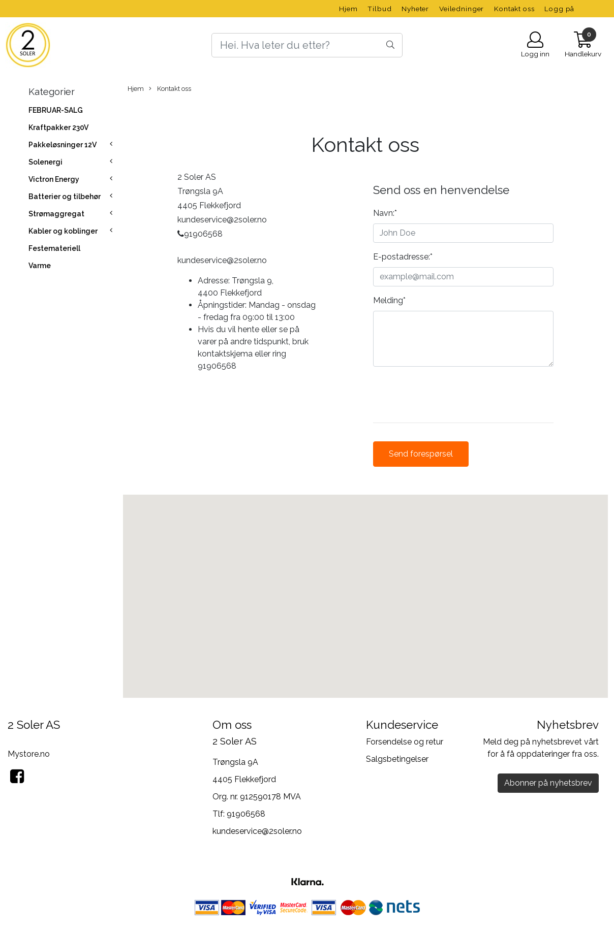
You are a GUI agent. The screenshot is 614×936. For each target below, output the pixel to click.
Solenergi (45, 162)
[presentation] (450, 394)
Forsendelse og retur (404, 742)
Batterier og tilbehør (64, 196)
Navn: (385, 213)
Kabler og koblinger (63, 231)
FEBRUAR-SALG (55, 110)
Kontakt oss (514, 9)
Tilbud (379, 9)
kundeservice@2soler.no (257, 831)
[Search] (307, 45)
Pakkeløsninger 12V (62, 145)
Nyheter (415, 9)
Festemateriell (54, 248)
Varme (39, 266)
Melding (389, 300)
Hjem (348, 9)
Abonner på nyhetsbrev (548, 783)
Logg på (559, 9)
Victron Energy (53, 179)
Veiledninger (461, 9)
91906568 (246, 814)
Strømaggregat (56, 214)
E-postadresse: (403, 257)
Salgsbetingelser (397, 759)
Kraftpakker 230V (58, 127)
